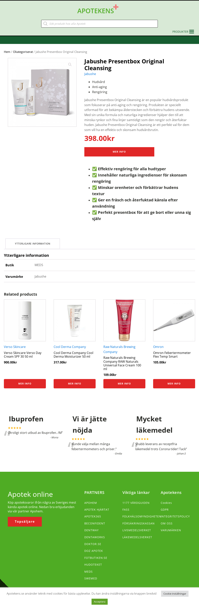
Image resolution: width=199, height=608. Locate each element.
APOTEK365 (92, 512)
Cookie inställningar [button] (174, 593)
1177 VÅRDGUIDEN (136, 499)
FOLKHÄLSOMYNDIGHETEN (141, 512)
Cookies (166, 499)
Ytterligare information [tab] (33, 240)
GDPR (165, 505)
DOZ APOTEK (93, 547)
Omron (158, 343)
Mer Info (119, 148)
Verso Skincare (15, 343)
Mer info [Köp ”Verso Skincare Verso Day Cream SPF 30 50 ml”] (24, 380)
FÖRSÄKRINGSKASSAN (138, 519)
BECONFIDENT (94, 519)
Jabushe (90, 71)
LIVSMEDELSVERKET (136, 526)
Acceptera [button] (99, 601)
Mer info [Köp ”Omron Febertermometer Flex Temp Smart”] (174, 380)
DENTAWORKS (94, 533)
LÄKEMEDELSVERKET (137, 533)
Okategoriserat (23, 49)
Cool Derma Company (70, 343)
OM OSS (167, 519)
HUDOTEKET (93, 560)
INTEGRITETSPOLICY (175, 512)
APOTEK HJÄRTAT (96, 505)
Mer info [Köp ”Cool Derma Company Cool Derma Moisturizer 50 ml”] (74, 380)
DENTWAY (91, 526)
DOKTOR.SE (92, 540)
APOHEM (90, 499)
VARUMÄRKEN (171, 526)
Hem (7, 49)
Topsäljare (25, 518)
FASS (125, 505)
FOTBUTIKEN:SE (95, 554)
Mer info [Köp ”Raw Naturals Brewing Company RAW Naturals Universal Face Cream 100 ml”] (124, 380)
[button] (180, 29)
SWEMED (90, 574)
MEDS (88, 567)
